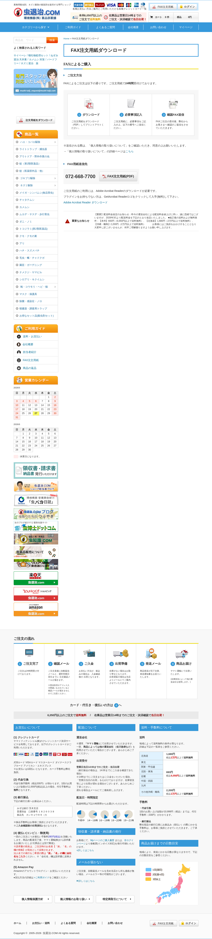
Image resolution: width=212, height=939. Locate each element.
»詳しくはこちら (85, 850)
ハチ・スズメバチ (28, 250)
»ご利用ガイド (41, 877)
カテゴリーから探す (35, 27)
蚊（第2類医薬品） (28, 163)
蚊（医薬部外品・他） (30, 170)
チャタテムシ (25, 199)
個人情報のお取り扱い (75, 899)
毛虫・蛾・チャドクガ (30, 257)
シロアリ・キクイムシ (30, 279)
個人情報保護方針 (35, 899)
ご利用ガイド (73, 27)
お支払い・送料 (41, 923)
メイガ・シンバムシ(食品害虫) (35, 192)
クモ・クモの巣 (26, 236)
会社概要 (133, 27)
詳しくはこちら (85, 881)
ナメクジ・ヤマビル (29, 272)
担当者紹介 (26, 352)
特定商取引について (117, 899)
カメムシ (23, 207)
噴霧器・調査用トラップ (31, 308)
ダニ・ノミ (24, 221)
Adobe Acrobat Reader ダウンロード (86, 202)
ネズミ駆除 (36, 186)
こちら (130, 151)
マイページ (186, 27)
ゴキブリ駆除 (36, 178)
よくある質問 (68, 923)
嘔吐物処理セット (38, 55)
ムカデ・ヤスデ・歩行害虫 (33, 214)
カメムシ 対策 (37, 59)
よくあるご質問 (105, 27)
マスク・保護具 (26, 294)
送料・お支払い (29, 336)
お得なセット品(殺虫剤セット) (35, 315)
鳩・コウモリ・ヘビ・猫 (36, 287)
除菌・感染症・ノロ (29, 301)
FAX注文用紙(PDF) (118, 176)
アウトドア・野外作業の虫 (33, 156)
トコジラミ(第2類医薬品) (32, 228)
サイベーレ (20, 55)
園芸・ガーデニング (29, 265)
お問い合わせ (158, 27)
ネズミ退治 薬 (29, 63)
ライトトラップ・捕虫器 (31, 149)
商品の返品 (26, 368)
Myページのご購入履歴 (102, 840)
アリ (20, 243)
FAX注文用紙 (28, 360)
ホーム (17, 923)
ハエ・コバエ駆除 (36, 142)
